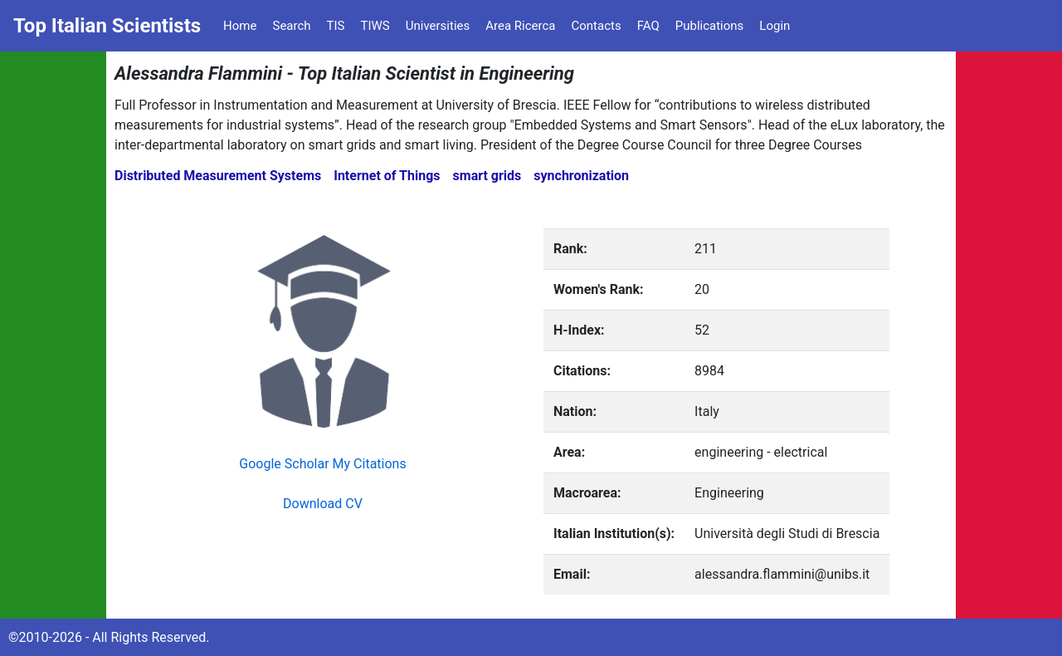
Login (774, 25)
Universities (438, 25)
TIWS (375, 25)
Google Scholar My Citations (322, 464)
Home (239, 25)
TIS (336, 25)
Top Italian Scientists (107, 25)
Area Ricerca (520, 25)
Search (291, 25)
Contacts (596, 25)
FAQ (648, 25)
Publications (709, 25)
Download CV (323, 504)
